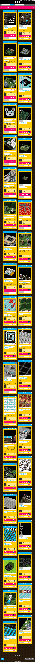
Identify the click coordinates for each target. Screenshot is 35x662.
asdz (30, 216)
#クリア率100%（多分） (7, 27)
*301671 (29, 642)
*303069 (29, 165)
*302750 (29, 356)
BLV (30, 598)
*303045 (29, 196)
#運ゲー (24, 155)
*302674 (13, 392)
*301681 (13, 617)
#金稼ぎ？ (13, 638)
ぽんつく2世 (29, 247)
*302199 (29, 516)
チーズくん (13, 541)
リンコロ (29, 503)
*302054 (29, 548)
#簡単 (20, 90)
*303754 (29, 101)
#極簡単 (20, 600)
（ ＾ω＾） (13, 151)
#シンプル (21, 27)
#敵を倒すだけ (6, 60)
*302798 (29, 292)
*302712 (13, 358)
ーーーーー (29, 153)
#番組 (20, 219)
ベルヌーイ (13, 344)
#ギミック (21, 122)
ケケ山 (30, 280)
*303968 (29, 38)
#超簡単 (20, 59)
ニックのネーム (13, 478)
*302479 (29, 484)
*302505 (29, 452)
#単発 (5, 218)
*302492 (13, 459)
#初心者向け (6, 446)
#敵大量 (5, 543)
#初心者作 (24, 27)
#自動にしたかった (12, 122)
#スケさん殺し (6, 348)
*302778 (13, 324)
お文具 (14, 278)
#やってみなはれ (22, 378)
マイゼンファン (13, 443)
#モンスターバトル (22, 538)
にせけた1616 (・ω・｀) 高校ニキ (12, 119)
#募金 (11, 281)
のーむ (14, 246)
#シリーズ (9, 379)
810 (30, 471)
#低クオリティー (22, 91)
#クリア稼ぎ (6, 347)
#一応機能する (6, 639)
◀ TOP (2, 658)
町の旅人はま (13, 89)
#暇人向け (21, 410)
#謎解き (20, 155)
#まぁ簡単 (24, 473)
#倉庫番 (20, 409)
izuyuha (30, 343)
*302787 (29, 324)
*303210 (29, 134)
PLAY (9, 35)
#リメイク (24, 122)
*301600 (13, 650)
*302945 (13, 259)
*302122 (13, 522)
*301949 (13, 554)
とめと (30, 439)
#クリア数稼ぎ (6, 122)
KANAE (14, 57)
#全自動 (13, 346)
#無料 (26, 378)
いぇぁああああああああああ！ (27, 375)
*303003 (29, 228)
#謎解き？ (21, 314)
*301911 (29, 611)
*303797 (29, 69)
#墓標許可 (13, 576)
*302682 (29, 388)
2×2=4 (14, 605)
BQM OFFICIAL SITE (29, 658)
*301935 (13, 586)
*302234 (13, 490)
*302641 (29, 420)
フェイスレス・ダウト (12, 377)
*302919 (29, 261)
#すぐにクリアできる (22, 441)
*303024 (13, 227)
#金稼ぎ (29, 569)
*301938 (29, 579)
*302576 (13, 424)
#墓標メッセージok (7, 186)
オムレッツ (29, 311)
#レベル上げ (10, 347)
